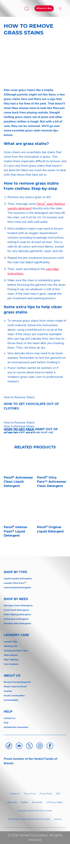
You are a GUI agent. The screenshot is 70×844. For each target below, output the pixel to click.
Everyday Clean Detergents (18, 605)
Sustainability (11, 700)
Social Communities (14, 695)
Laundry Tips (10, 641)
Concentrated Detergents (17, 587)
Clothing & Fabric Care (16, 650)
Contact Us (9, 718)
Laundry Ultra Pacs (14, 583)
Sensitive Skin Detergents (17, 623)
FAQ (6, 722)
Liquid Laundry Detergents (18, 578)
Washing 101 (10, 646)
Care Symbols (11, 664)
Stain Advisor (11, 655)
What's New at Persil (15, 686)
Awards (8, 691)
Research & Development (17, 682)
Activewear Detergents (16, 618)
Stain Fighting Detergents (17, 614)
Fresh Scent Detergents (16, 609)
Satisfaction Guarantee (16, 727)
